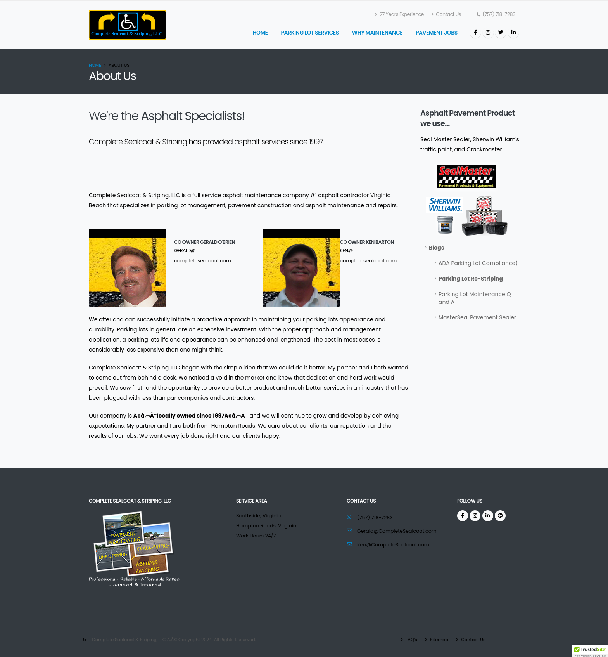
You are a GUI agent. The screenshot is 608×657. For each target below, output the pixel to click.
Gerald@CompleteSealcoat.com (397, 531)
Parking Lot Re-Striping (471, 279)
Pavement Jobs (437, 32)
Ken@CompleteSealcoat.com (393, 544)
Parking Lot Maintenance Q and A (475, 298)
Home (260, 32)
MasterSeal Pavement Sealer (477, 317)
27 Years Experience (399, 14)
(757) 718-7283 (375, 517)
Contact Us (446, 14)
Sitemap (439, 639)
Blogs (436, 247)
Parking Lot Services (310, 32)
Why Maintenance (377, 32)
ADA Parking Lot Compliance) (478, 263)
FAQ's (410, 639)
